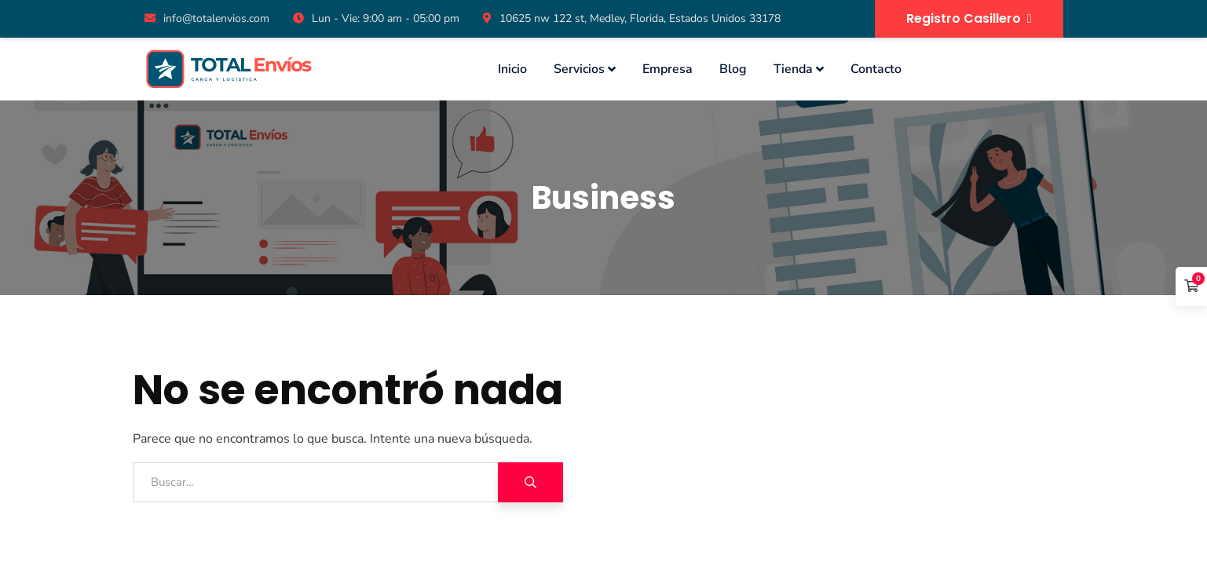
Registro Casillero (969, 18)
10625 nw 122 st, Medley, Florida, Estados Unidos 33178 (632, 18)
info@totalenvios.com (206, 18)
